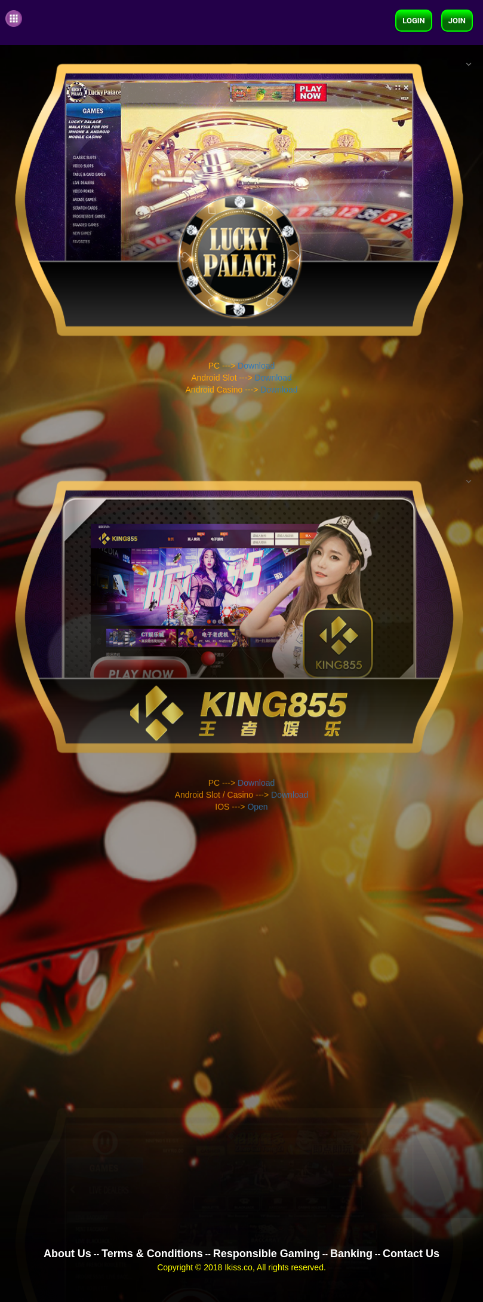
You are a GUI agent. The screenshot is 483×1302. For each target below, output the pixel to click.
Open (257, 948)
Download (256, 366)
